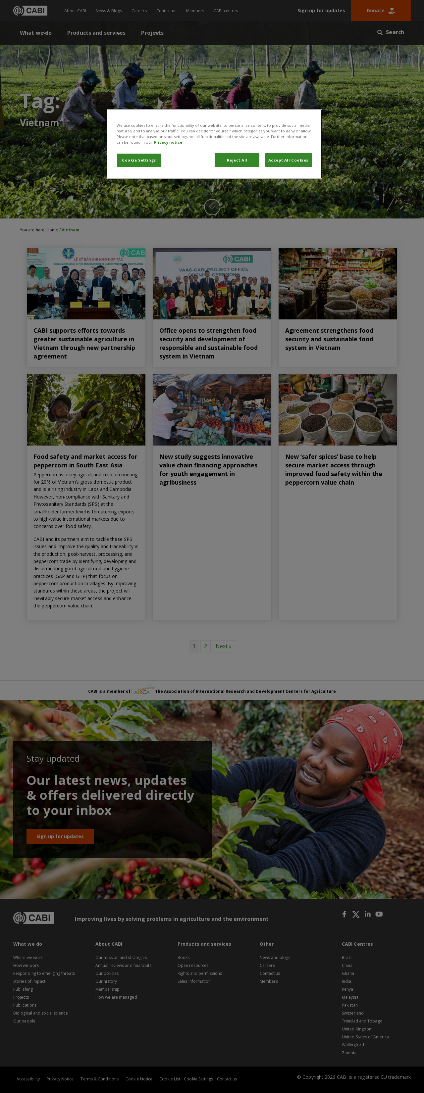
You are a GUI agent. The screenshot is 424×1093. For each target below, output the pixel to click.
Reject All (237, 160)
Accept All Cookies (288, 160)
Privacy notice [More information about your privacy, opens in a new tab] (168, 142)
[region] (214, 144)
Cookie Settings (139, 160)
